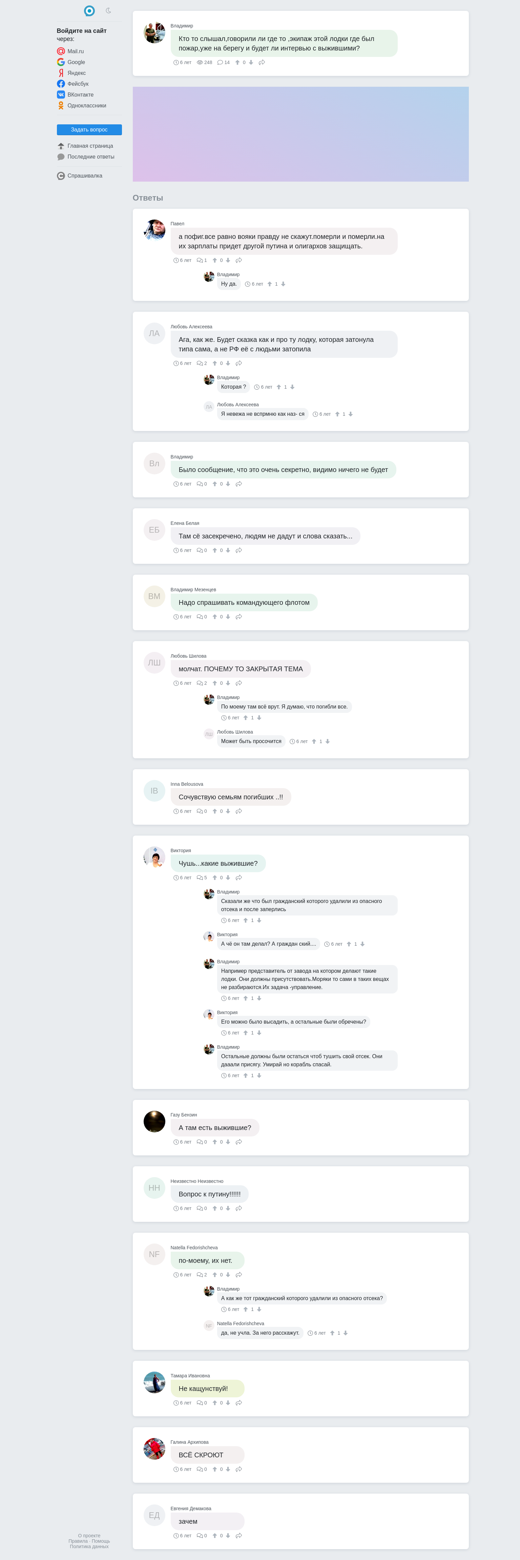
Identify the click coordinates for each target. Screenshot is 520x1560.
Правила (78, 1541)
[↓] (250, 62)
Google (71, 62)
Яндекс (71, 73)
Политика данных (89, 1546)
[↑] (238, 62)
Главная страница (85, 146)
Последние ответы (86, 157)
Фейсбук (73, 84)
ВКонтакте (75, 94)
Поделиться (262, 61)
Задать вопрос (89, 129)
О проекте (89, 1535)
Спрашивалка (80, 176)
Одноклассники (81, 105)
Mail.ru (70, 51)
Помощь (101, 1541)
